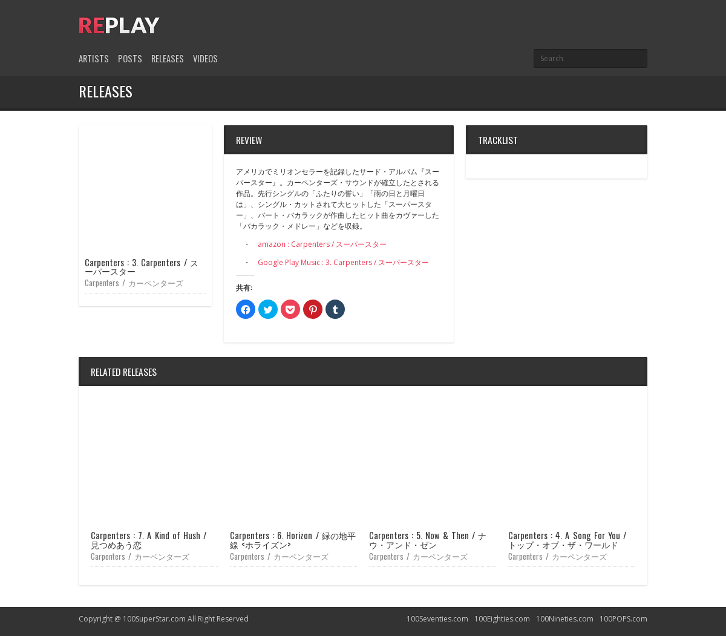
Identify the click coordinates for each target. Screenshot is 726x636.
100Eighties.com (502, 619)
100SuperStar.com (154, 619)
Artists (94, 58)
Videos (205, 58)
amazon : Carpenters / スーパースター (322, 244)
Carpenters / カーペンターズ (134, 283)
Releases (167, 58)
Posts (130, 58)
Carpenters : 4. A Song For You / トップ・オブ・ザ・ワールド (567, 539)
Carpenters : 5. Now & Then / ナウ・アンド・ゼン (427, 539)
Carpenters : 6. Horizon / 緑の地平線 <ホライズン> (293, 539)
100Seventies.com (437, 619)
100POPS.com (623, 619)
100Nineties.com (565, 619)
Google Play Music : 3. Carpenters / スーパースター (343, 262)
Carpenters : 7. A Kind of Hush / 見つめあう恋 (148, 539)
